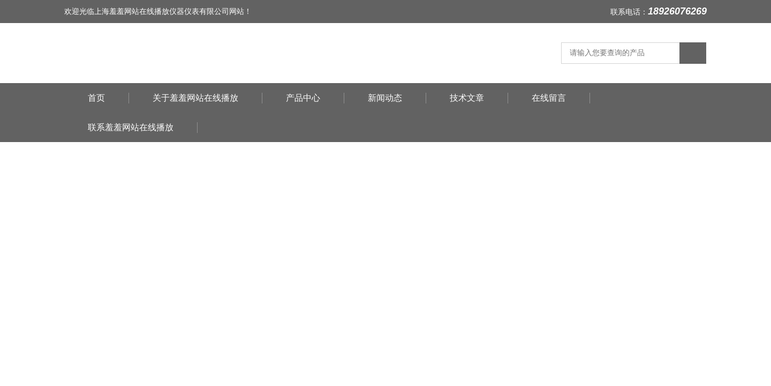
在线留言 (549, 97)
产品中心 (303, 97)
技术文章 (467, 97)
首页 (96, 97)
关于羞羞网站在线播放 (195, 97)
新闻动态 (385, 97)
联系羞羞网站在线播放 (130, 127)
